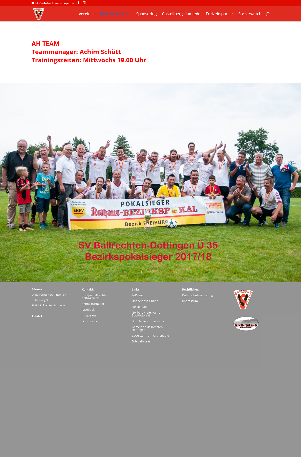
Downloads (89, 321)
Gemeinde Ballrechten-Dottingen (148, 328)
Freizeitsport (217, 14)
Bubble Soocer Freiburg (148, 321)
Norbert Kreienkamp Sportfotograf (146, 314)
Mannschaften (113, 14)
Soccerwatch (249, 14)
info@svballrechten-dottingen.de (96, 296)
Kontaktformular (93, 304)
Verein (85, 14)
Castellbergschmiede (181, 14)
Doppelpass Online (145, 301)
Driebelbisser (141, 341)
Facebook (88, 310)
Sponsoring (146, 14)
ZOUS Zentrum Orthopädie (150, 335)
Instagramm (90, 315)
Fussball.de (140, 307)
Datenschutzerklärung (197, 295)
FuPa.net (138, 295)
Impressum (190, 301)
